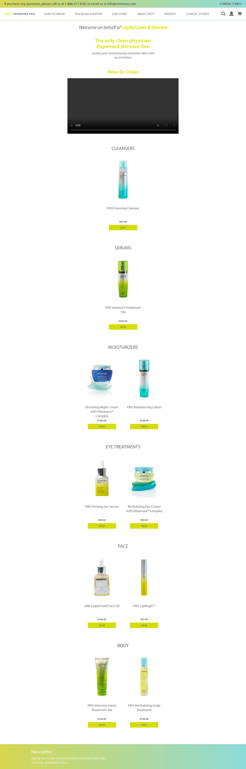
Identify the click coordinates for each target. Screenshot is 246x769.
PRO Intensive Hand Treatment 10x (102, 707)
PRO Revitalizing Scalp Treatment (144, 707)
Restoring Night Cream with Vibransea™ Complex (101, 411)
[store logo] (19, 13)
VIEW (123, 227)
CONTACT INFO (231, 4)
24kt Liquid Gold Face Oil (101, 606)
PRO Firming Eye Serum (102, 506)
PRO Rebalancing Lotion (144, 407)
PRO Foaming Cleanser (123, 208)
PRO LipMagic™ (144, 606)
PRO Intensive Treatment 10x (123, 309)
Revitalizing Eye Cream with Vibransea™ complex (144, 508)
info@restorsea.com (121, 4)
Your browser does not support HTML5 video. (123, 106)
